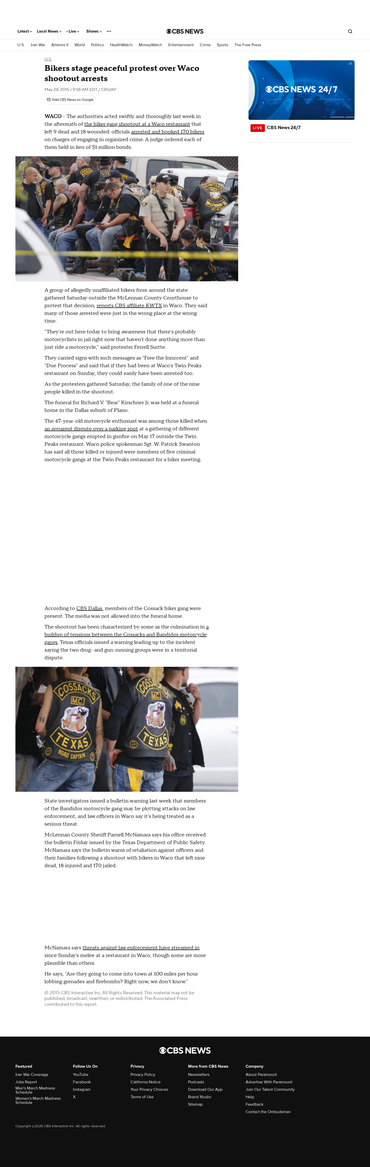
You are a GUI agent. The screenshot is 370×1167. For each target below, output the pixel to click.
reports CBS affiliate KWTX (129, 305)
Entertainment (181, 45)
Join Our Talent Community (270, 1089)
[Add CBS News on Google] (70, 99)
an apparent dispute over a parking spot (91, 429)
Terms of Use (142, 1097)
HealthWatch (121, 45)
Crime (205, 45)
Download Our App (205, 1089)
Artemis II (59, 45)
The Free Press (247, 45)
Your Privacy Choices (149, 1089)
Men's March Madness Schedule (35, 1090)
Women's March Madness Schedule (38, 1100)
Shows (94, 31)
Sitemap (195, 1104)
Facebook (82, 1082)
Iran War (38, 45)
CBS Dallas (89, 608)
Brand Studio (199, 1097)
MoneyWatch (150, 45)
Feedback (254, 1104)
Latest (24, 31)
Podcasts (196, 1082)
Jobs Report (26, 1082)
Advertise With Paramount (269, 1082)
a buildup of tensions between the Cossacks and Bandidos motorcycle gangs (126, 635)
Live (74, 31)
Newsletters (198, 1075)
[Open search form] (350, 31)
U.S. (21, 45)
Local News (49, 31)
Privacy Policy (143, 1075)
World (80, 45)
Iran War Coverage (31, 1075)
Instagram (81, 1089)
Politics (97, 45)
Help (250, 1097)
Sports (222, 45)
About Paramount (261, 1075)
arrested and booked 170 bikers (167, 132)
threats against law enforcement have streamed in (140, 947)
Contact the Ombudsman (268, 1112)
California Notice (146, 1082)
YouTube (80, 1075)
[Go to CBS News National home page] (184, 31)
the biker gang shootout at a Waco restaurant (137, 124)
